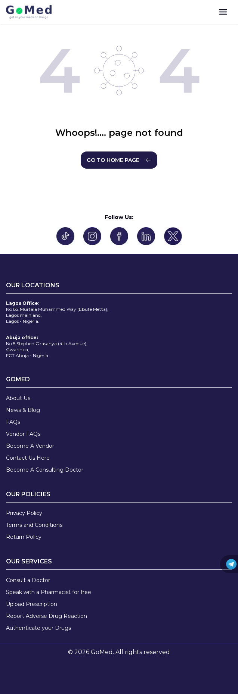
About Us (18, 398)
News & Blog (23, 410)
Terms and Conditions (34, 525)
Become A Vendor (30, 446)
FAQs (13, 422)
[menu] (223, 12)
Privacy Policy (24, 513)
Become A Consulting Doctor (44, 469)
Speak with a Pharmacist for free (48, 592)
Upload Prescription (31, 604)
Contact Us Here (28, 457)
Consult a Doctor (28, 580)
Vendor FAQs (23, 434)
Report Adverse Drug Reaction (46, 616)
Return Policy (23, 537)
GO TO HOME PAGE (119, 160)
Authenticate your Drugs (38, 628)
